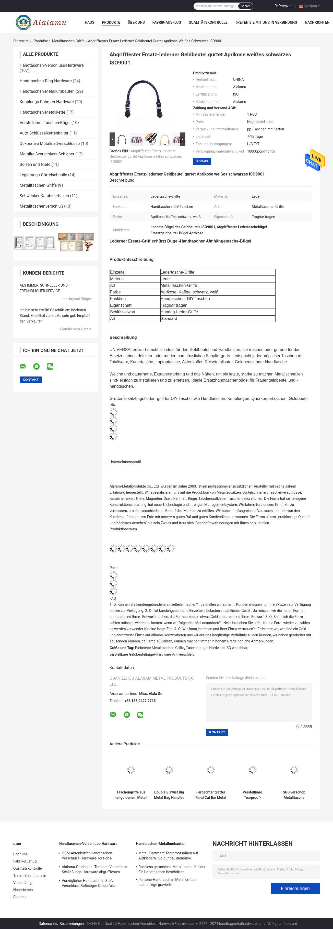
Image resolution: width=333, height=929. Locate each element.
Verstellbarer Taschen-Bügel (45, 122)
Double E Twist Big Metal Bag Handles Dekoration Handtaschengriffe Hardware (169, 795)
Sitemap (20, 897)
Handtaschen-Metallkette (42, 112)
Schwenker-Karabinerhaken (44, 195)
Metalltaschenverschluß (41, 206)
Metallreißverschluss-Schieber (47, 154)
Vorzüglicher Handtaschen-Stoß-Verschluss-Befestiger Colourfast (88, 883)
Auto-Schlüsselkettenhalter (44, 133)
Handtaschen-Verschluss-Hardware (52, 65)
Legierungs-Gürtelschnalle (43, 174)
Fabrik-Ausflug (166, 22)
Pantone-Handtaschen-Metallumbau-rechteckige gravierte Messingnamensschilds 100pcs (167, 883)
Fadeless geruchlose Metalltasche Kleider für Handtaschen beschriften (172, 869)
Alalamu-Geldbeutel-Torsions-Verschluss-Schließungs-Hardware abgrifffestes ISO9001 (95, 870)
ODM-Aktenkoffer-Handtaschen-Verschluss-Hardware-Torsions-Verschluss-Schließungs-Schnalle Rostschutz (88, 856)
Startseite (21, 41)
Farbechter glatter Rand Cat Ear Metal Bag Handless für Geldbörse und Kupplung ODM (210, 795)
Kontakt (202, 161)
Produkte (111, 22)
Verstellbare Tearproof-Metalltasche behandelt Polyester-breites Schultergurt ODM (252, 795)
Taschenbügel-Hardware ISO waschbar (216, 648)
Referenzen (283, 6)
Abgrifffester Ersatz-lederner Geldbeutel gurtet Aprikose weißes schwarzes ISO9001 (146, 156)
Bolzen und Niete (35, 164)
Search (246, 6)
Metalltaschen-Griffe (68, 41)
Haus (89, 22)
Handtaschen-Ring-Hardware (46, 80)
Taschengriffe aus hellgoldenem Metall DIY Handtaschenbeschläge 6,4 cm (131, 795)
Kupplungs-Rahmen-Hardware (47, 101)
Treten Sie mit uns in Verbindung (266, 22)
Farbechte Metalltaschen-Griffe (159, 648)
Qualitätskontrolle (208, 22)
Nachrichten (317, 22)
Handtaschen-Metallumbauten (47, 91)
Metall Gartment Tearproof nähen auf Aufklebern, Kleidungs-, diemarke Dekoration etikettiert (168, 856)
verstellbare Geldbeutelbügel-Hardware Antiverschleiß (152, 654)
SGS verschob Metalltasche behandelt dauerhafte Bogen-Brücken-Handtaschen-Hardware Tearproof (294, 795)
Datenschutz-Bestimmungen (61, 924)
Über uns (136, 22)
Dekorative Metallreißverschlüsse (50, 143)
